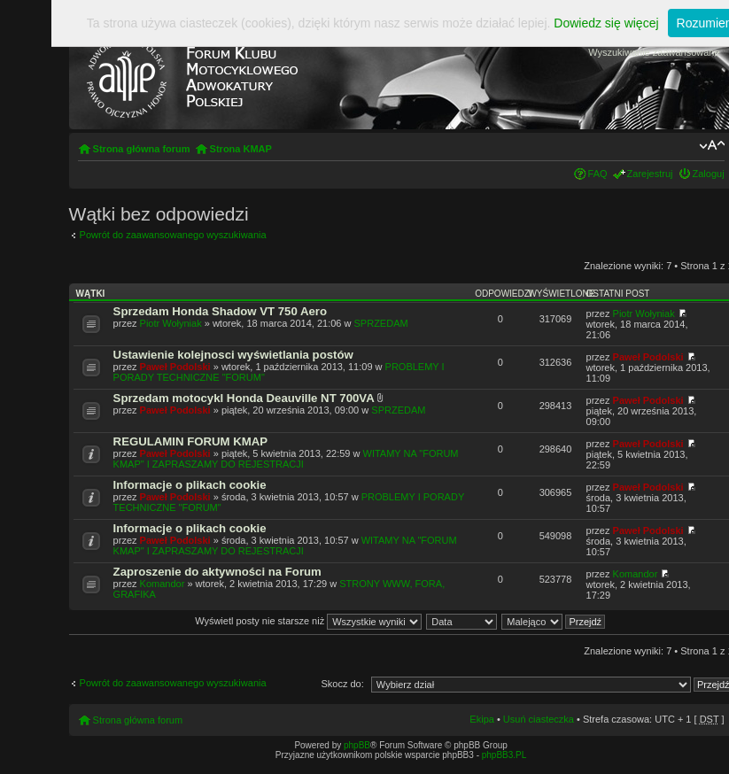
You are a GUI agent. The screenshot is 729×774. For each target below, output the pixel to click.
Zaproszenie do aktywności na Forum (217, 571)
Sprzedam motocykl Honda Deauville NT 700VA (244, 398)
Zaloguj (709, 173)
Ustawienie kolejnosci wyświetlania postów (233, 354)
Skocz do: (342, 683)
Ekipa (481, 719)
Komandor (162, 583)
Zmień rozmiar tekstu (712, 145)
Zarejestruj (650, 173)
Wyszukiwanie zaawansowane (653, 52)
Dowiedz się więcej (606, 23)
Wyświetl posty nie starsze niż (308, 620)
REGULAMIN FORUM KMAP (190, 441)
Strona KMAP (241, 148)
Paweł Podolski (175, 366)
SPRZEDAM (381, 323)
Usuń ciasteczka (538, 719)
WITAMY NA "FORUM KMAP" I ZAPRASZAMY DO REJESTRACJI (286, 458)
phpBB (357, 745)
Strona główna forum (141, 148)
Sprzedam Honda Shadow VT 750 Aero (220, 311)
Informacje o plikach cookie (190, 484)
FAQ (598, 173)
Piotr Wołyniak (171, 323)
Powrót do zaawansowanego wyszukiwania (173, 234)
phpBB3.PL (504, 755)
